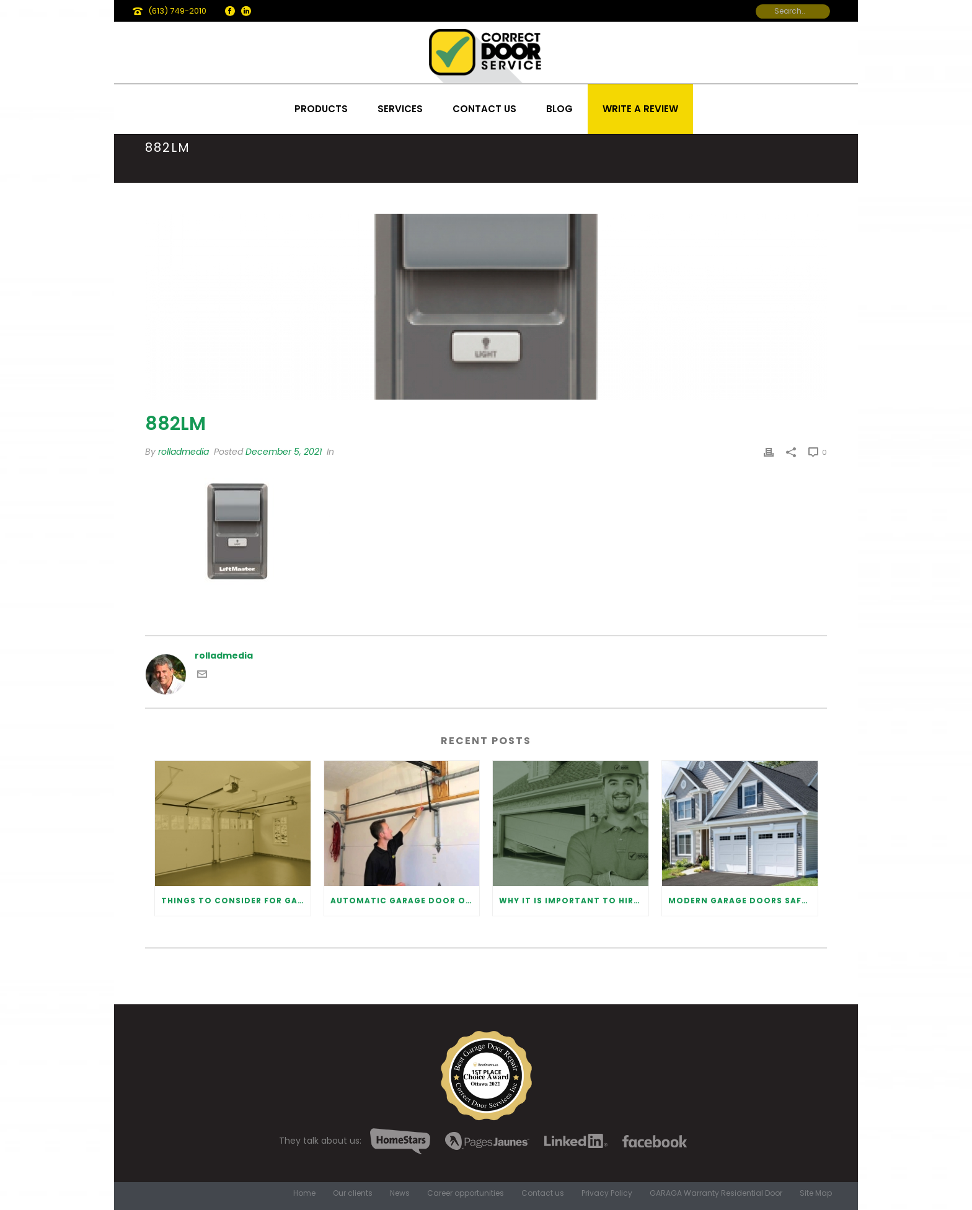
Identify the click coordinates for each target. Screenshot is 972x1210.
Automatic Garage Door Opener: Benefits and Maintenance (405, 900)
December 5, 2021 (283, 451)
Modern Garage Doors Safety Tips (743, 900)
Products (321, 108)
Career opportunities (465, 1193)
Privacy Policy (606, 1193)
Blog (559, 108)
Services (400, 108)
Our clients (353, 1193)
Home (304, 1193)
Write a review (640, 108)
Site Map (816, 1193)
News (400, 1193)
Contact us (484, 108)
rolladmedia (183, 451)
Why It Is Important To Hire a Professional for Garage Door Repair (573, 900)
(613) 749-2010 (177, 11)
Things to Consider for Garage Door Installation (236, 900)
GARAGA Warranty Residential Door (716, 1193)
